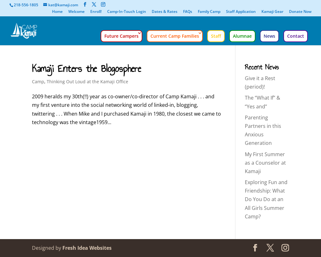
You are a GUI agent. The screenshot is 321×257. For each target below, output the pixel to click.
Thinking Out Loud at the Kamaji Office (87, 82)
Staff (216, 36)
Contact (295, 36)
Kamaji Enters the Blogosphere (86, 68)
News (269, 36)
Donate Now (300, 12)
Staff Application (241, 12)
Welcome (76, 12)
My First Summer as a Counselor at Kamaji (265, 163)
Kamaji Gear (272, 12)
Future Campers (121, 36)
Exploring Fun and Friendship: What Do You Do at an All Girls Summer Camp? (266, 199)
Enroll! (96, 12)
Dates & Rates (164, 12)
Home (57, 12)
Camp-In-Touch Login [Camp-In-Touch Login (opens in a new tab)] (126, 12)
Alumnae (242, 36)
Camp (38, 82)
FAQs (187, 12)
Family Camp (209, 12)
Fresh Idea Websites (87, 247)
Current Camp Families (174, 36)
